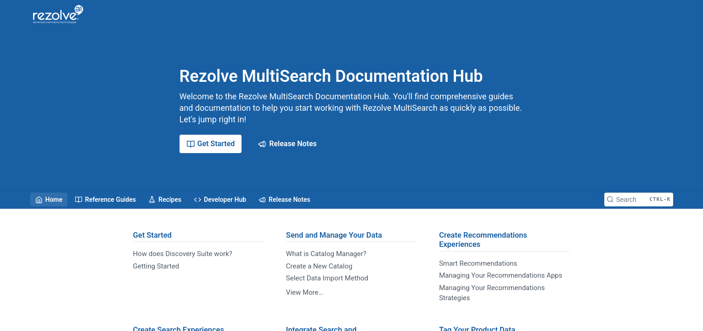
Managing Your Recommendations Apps (500, 275)
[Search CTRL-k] (638, 199)
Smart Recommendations (478, 263)
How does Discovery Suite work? (182, 254)
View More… (304, 292)
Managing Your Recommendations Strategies (492, 293)
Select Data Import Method (327, 278)
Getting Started (156, 266)
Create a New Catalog (319, 266)
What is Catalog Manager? (326, 254)
